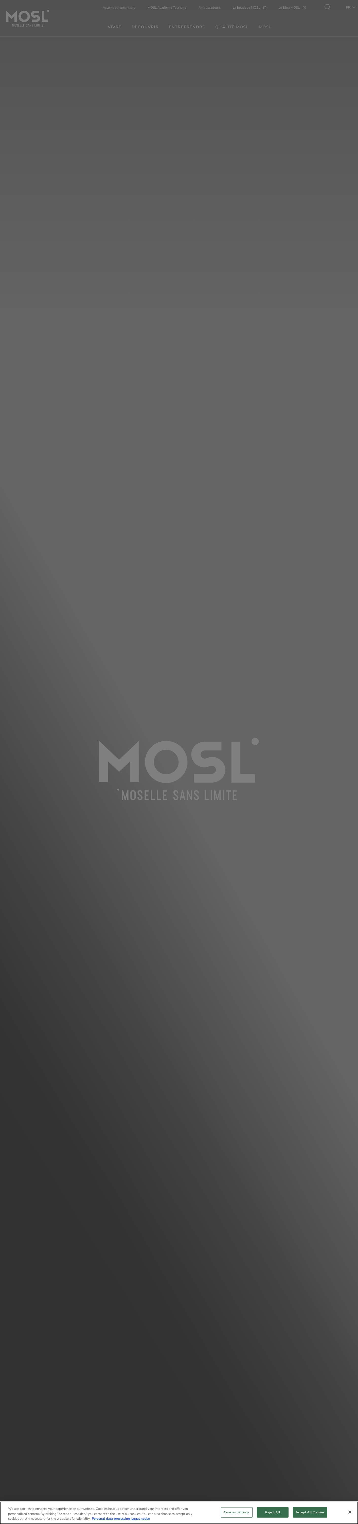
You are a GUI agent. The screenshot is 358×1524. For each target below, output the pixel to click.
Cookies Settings (236, 1513)
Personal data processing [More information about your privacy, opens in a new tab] (111, 1520)
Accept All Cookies (310, 1513)
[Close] (349, 1513)
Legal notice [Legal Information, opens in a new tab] (140, 1520)
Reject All (272, 1513)
